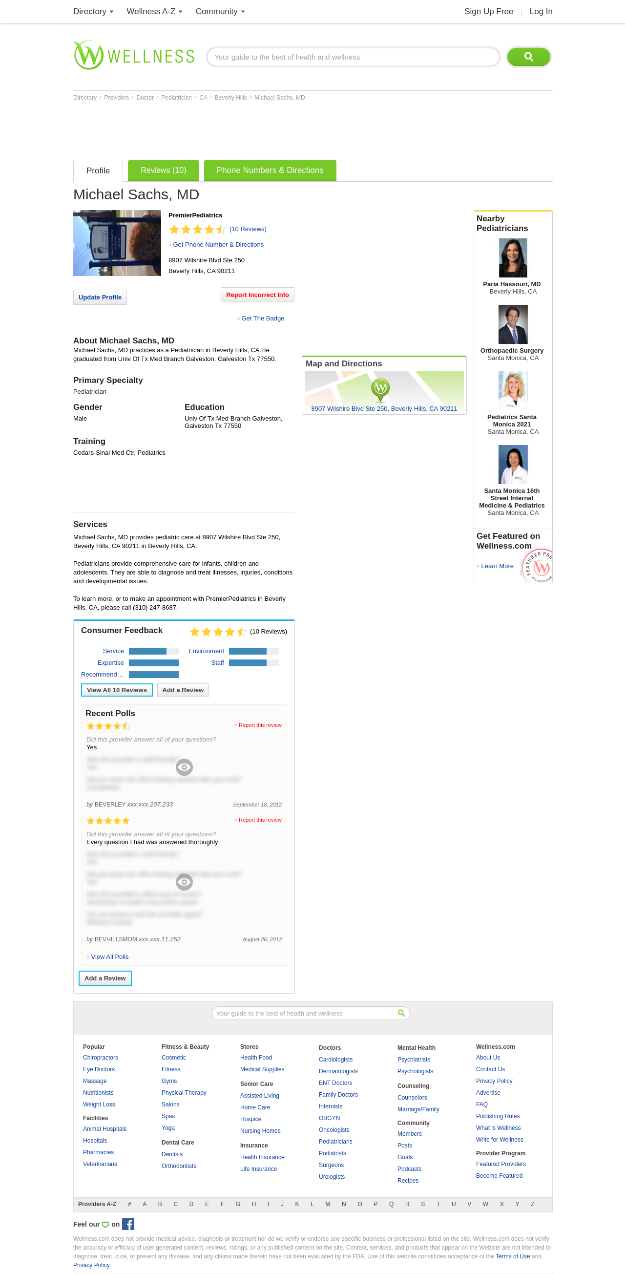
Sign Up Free (488, 11)
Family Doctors (338, 1094)
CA (204, 97)
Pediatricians (336, 1141)
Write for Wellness (499, 1139)
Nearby (513, 224)
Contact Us (490, 1069)
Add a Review (183, 690)
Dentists (172, 1154)
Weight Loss (99, 1104)
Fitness (171, 1069)
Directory (89, 11)
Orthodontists (179, 1166)
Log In (541, 11)
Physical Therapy (184, 1092)
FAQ (482, 1104)
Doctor (146, 97)
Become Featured (499, 1175)
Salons (171, 1104)
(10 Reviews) (248, 229)
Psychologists (415, 1071)
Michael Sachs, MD (279, 97)
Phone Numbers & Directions (270, 170)
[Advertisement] (251, 128)
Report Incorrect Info (257, 294)
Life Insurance (258, 1169)
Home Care (255, 1107)
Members (409, 1133)
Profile (98, 170)
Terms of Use (513, 1256)
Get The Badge (262, 318)
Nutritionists (98, 1092)
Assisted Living (259, 1095)
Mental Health (416, 1047)
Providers (117, 97)
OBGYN (329, 1118)
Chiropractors (100, 1057)
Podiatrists (332, 1153)
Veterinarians (100, 1164)
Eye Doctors (99, 1069)
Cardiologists (336, 1059)
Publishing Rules (498, 1116)
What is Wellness (498, 1128)
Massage (95, 1081)
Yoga (168, 1128)
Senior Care (256, 1084)
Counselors (412, 1097)
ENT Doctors (335, 1083)
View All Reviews (117, 690)
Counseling (413, 1086)
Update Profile (100, 297)
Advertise (488, 1092)
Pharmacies (98, 1152)
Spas (168, 1116)
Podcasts (409, 1169)
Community (217, 11)
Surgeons (331, 1165)
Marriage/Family (418, 1109)
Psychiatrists (413, 1059)
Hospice (250, 1119)
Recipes (407, 1180)
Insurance (254, 1145)
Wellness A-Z (151, 11)
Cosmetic (174, 1057)
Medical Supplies (262, 1069)
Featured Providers (501, 1164)
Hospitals (95, 1140)
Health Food (256, 1057)
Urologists (332, 1176)
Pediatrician (177, 97)
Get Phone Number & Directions (218, 244)
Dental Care (178, 1142)
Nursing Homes (260, 1130)
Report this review (260, 725)
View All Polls (109, 956)
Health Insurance (262, 1157)
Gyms (169, 1081)
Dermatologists (338, 1071)
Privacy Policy (494, 1081)
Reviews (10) (163, 170)
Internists (331, 1106)
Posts (404, 1145)
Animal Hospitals (104, 1128)
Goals (405, 1157)
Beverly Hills (232, 97)
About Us (488, 1057)
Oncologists (334, 1129)
